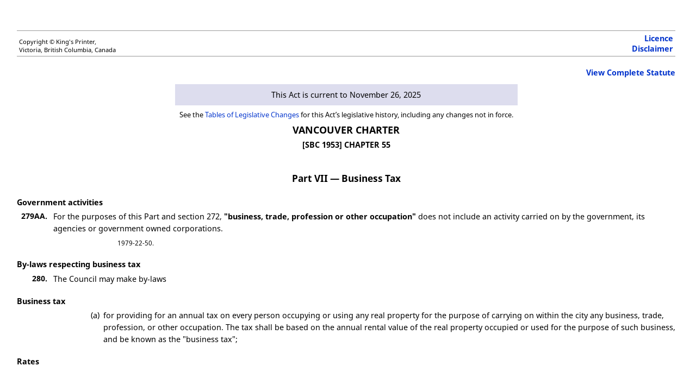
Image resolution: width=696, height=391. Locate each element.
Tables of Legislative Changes (252, 114)
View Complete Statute (630, 72)
